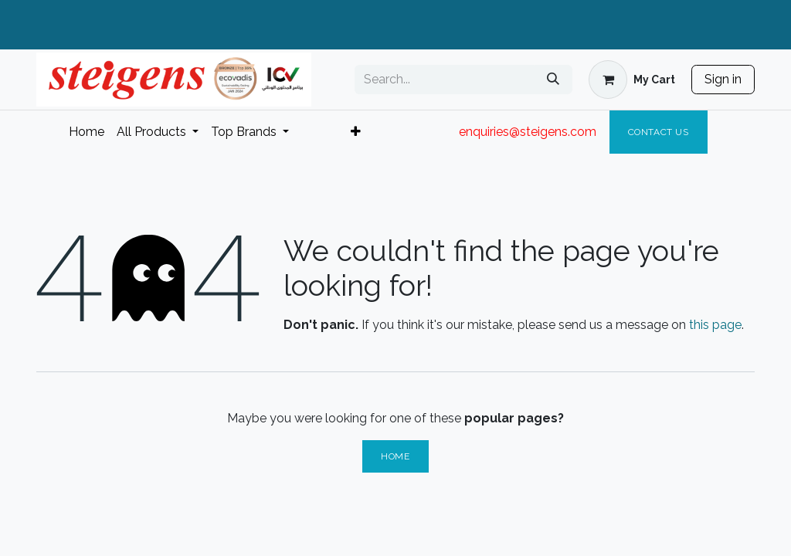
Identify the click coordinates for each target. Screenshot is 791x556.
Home (395, 456)
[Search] (553, 79)
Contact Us (658, 132)
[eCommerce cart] (631, 79)
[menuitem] (86, 132)
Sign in (723, 79)
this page (715, 324)
